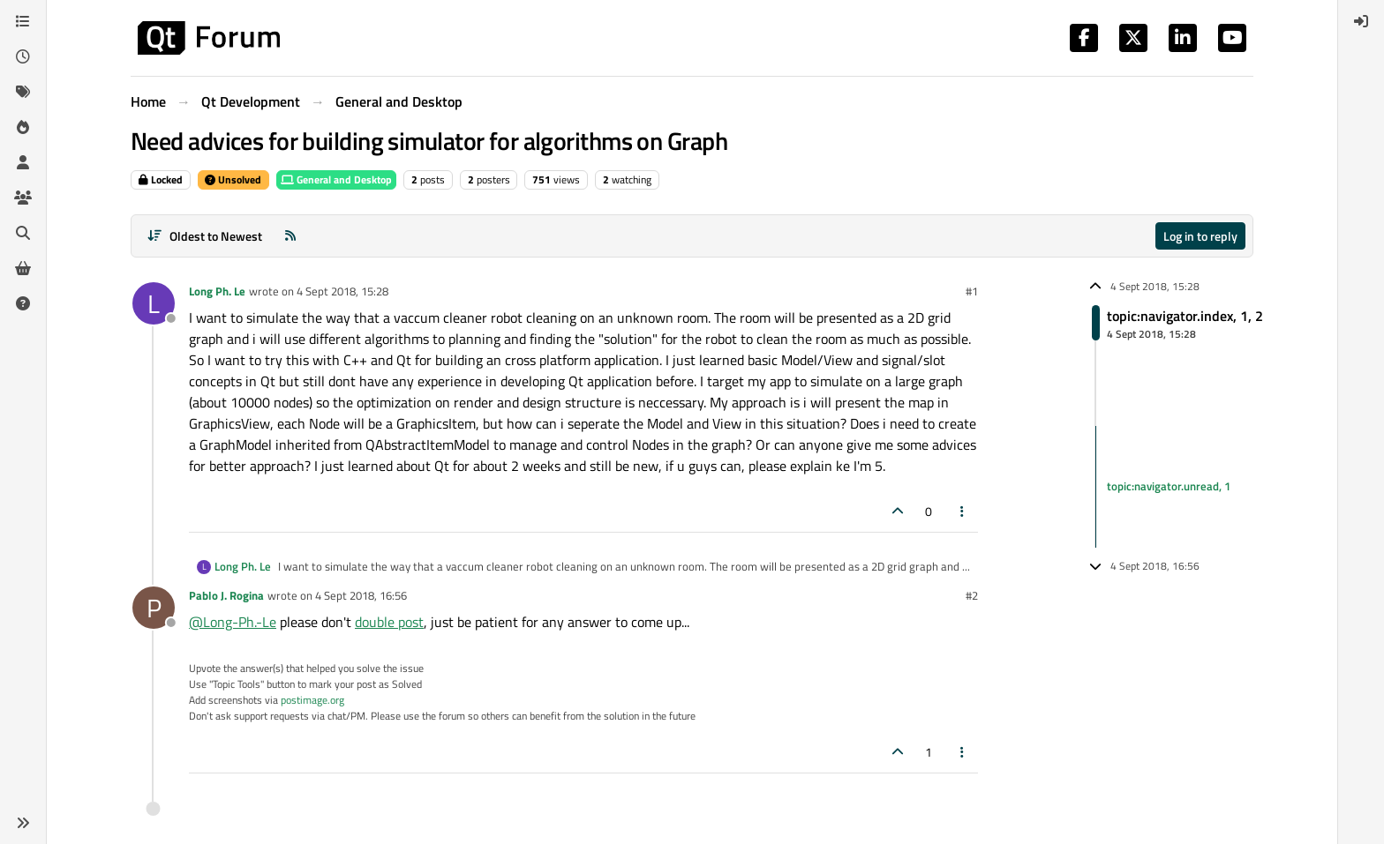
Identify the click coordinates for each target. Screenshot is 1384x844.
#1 (972, 291)
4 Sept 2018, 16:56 (361, 595)
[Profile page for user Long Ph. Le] (153, 303)
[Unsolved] (23, 303)
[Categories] (23, 21)
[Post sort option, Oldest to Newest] (204, 236)
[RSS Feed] (290, 236)
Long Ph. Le (217, 291)
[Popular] (23, 127)
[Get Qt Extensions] (23, 268)
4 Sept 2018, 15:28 (342, 291)
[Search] (23, 233)
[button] (23, 823)
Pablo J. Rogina (226, 595)
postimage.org (312, 699)
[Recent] (23, 56)
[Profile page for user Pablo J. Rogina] (153, 607)
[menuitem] (1361, 21)
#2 (972, 595)
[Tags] (23, 92)
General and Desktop (336, 179)
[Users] (23, 162)
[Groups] (23, 197)
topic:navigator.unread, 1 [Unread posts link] (1168, 486)
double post (389, 621)
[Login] (1361, 21)
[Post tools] (963, 511)
